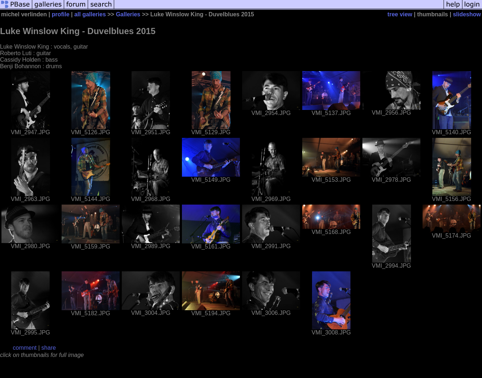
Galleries (128, 14)
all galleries (90, 14)
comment (25, 348)
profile (61, 14)
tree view (399, 14)
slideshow (467, 14)
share (48, 348)
